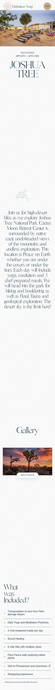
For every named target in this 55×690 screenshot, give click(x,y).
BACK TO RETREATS (27, 52)
